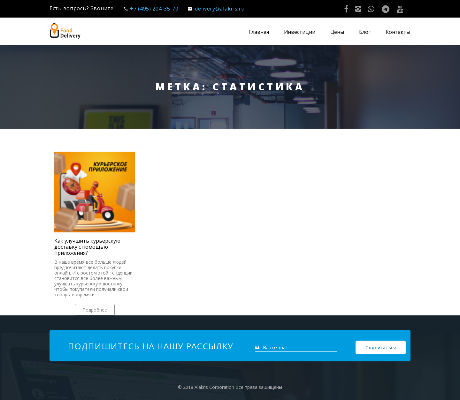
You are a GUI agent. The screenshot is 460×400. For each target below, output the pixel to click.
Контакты (398, 31)
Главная (259, 31)
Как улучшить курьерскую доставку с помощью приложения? (87, 247)
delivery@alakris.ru (216, 8)
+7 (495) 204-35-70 (151, 8)
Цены (337, 31)
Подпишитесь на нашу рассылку (150, 346)
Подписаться (380, 347)
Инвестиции (299, 31)
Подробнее (94, 310)
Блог (365, 31)
